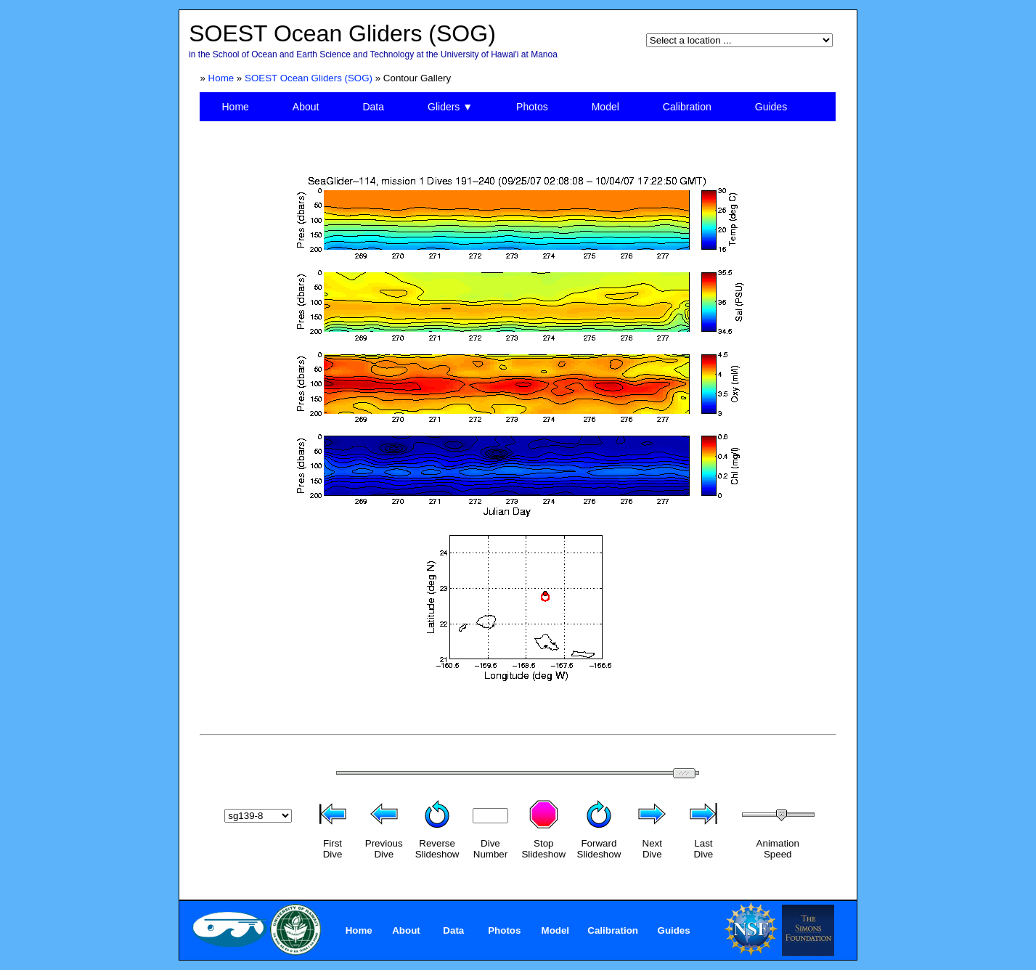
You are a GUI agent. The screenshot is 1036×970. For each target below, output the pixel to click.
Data (373, 107)
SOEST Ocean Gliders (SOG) (308, 78)
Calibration (687, 107)
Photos (532, 107)
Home (221, 78)
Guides (771, 107)
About (306, 107)
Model (605, 107)
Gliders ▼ (450, 107)
